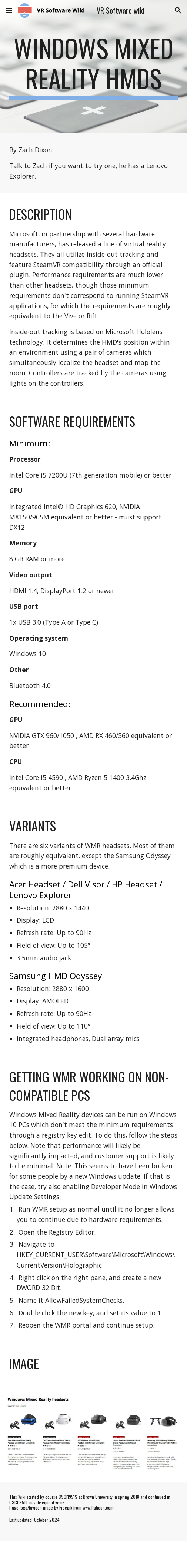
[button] (9, 10)
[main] (93, 66)
